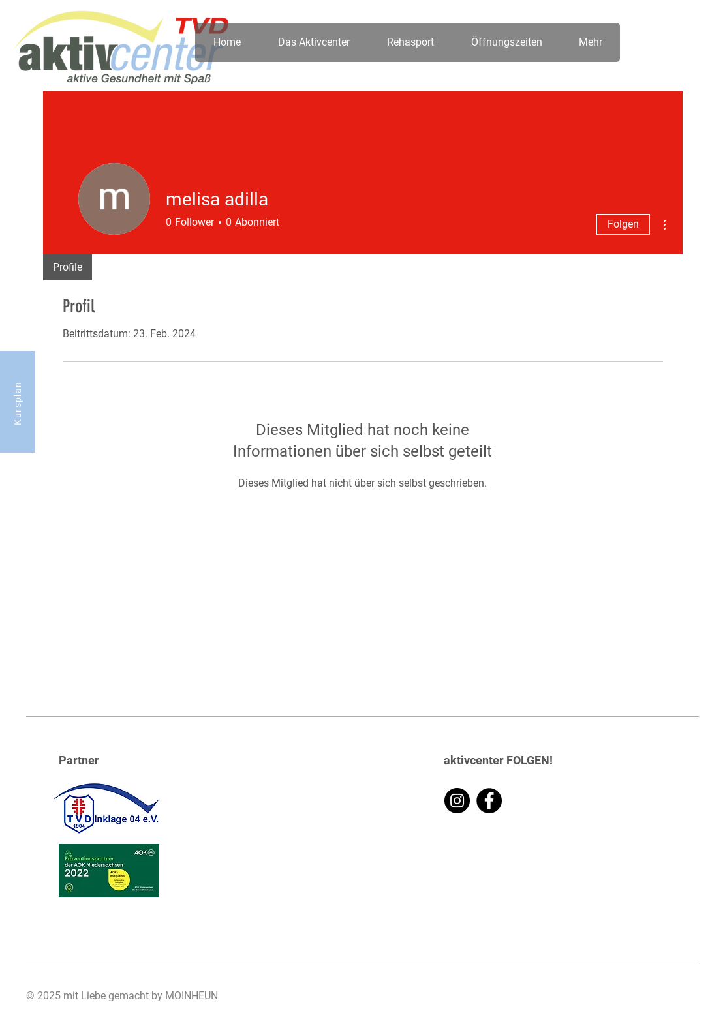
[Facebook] (489, 800)
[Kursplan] (17, 402)
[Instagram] (457, 800)
